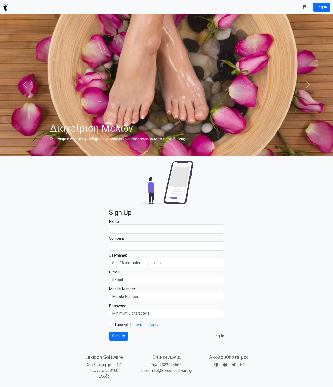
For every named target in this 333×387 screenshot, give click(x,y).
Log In (218, 336)
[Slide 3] (175, 149)
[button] (304, 7)
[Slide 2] (166, 149)
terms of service (150, 324)
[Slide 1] (157, 149)
